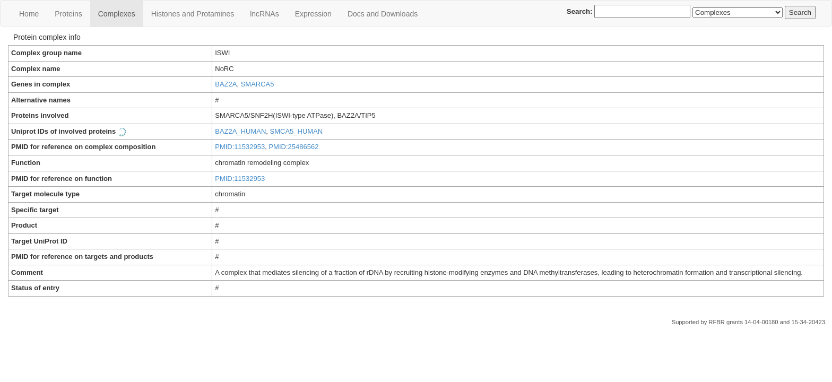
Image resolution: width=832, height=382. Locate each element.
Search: (629, 11)
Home (29, 14)
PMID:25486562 (293, 147)
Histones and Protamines (192, 14)
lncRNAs (264, 14)
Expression (313, 14)
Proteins (68, 14)
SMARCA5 (257, 84)
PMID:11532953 (240, 147)
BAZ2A (226, 84)
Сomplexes (116, 14)
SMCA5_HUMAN (296, 131)
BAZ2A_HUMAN (240, 131)
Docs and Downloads (383, 14)
